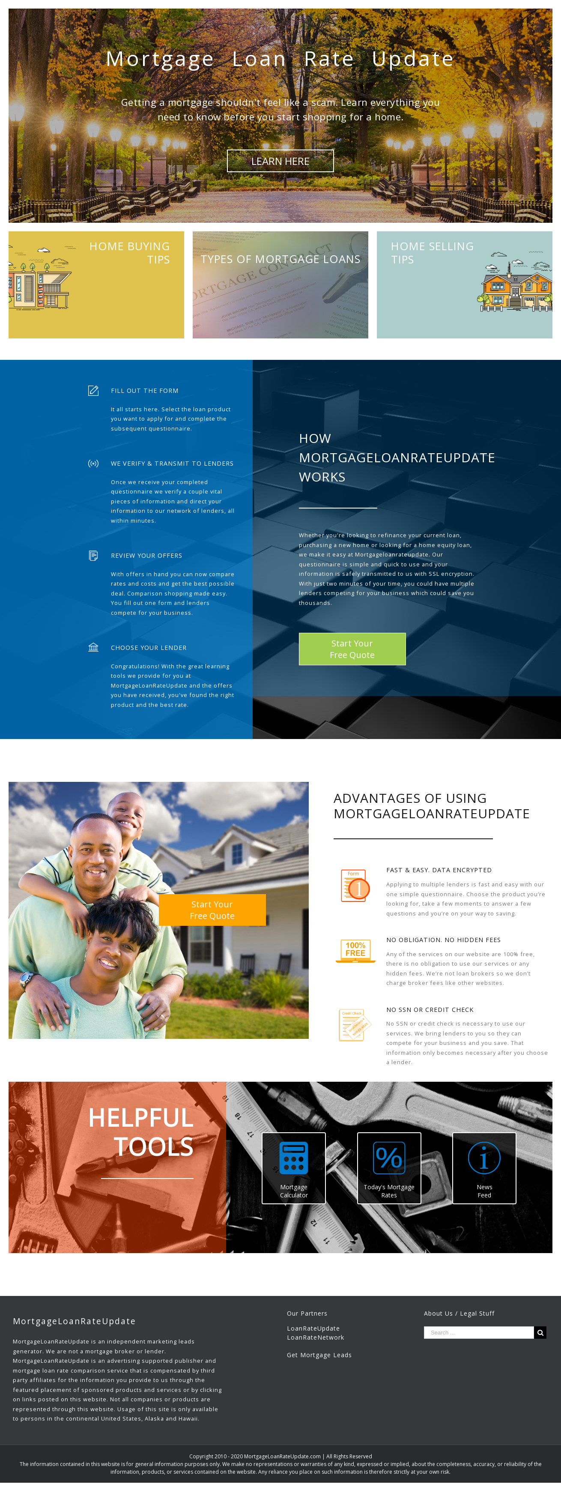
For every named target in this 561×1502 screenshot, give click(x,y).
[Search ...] (479, 1332)
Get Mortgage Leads (319, 1355)
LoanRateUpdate (313, 1328)
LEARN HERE (280, 161)
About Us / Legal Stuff (459, 1313)
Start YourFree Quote (352, 649)
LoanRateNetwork (315, 1337)
